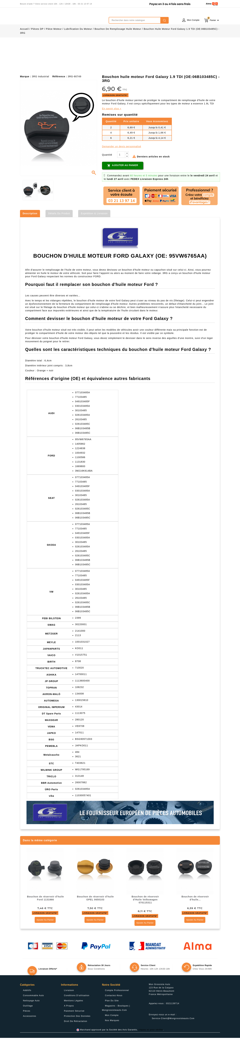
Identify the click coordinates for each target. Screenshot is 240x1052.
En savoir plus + (111, 122)
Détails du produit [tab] (59, 227)
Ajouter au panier (122, 180)
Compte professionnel (117, 1004)
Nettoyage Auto (31, 1015)
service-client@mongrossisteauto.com (173, 1032)
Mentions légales (73, 1015)
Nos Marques (112, 1034)
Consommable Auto (33, 1009)
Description (30, 227)
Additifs (27, 1004)
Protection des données (77, 1030)
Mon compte (112, 1029)
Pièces (26, 1025)
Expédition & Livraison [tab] (94, 227)
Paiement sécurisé (74, 1025)
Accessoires (29, 1030)
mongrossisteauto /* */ (49, 18)
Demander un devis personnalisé (121, 160)
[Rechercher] (139, 20)
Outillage (28, 1020)
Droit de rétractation (75, 1035)
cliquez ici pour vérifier (150, 1044)
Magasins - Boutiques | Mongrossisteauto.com (116, 1022)
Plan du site (112, 1015)
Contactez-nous (113, 1009)
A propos (69, 1020)
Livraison (69, 1004)
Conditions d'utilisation (76, 1009)
